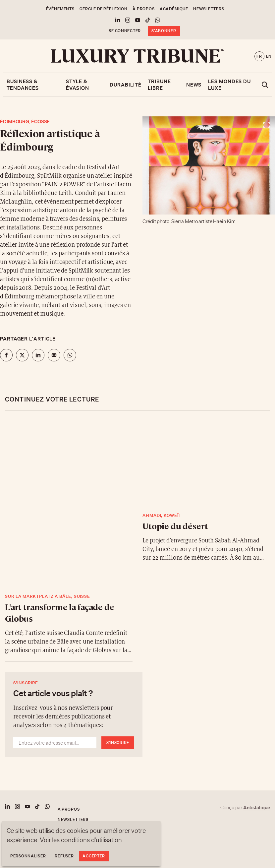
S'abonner (163, 30)
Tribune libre (159, 84)
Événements (60, 9)
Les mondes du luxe (229, 84)
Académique (174, 9)
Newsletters (208, 9)
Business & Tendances (23, 84)
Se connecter (125, 30)
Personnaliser (28, 856)
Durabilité (125, 84)
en (269, 56)
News (194, 84)
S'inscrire (117, 742)
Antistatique (256, 807)
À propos (144, 9)
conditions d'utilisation (91, 839)
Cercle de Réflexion (104, 9)
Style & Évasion (77, 84)
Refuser (64, 856)
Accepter (93, 856)
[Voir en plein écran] (208, 165)
